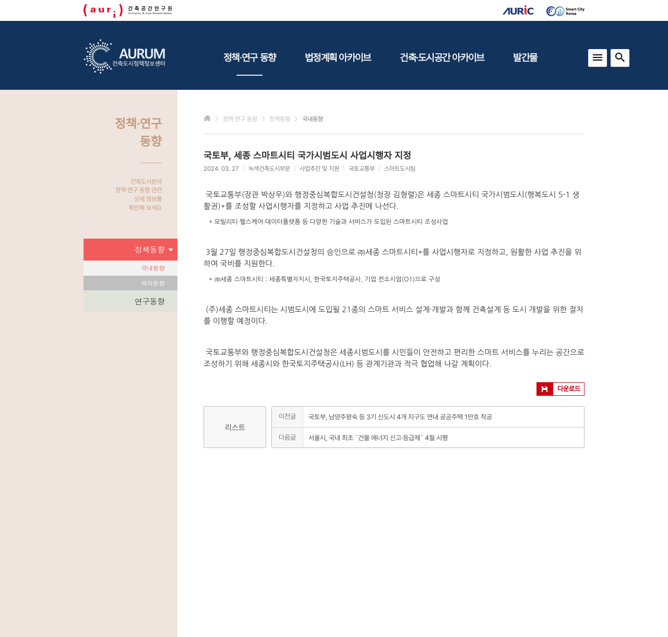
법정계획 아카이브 (338, 57)
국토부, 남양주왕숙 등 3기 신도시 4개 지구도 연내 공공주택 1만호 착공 (400, 417)
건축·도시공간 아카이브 (442, 57)
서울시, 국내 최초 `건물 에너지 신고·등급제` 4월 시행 (378, 438)
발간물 (525, 57)
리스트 (235, 427)
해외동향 (152, 282)
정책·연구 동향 (249, 64)
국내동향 (152, 267)
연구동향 (149, 301)
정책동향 (153, 250)
